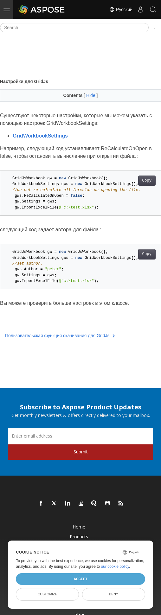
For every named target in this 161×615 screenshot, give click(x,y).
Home (79, 527)
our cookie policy (115, 566)
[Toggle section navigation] (155, 27)
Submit (81, 452)
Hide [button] (91, 95)
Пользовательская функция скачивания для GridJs (60, 335)
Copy (146, 180)
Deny (113, 594)
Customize (47, 594)
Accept (80, 579)
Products (79, 537)
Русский (120, 9)
